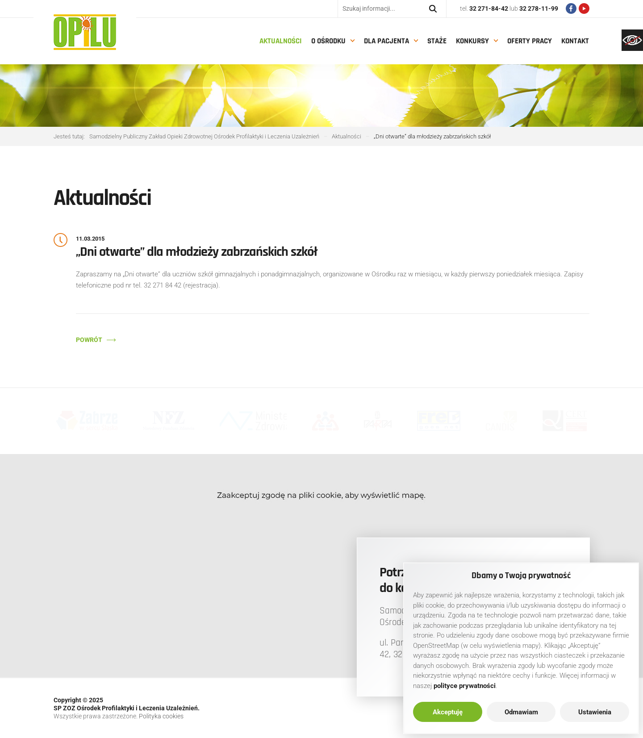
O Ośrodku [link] (328, 41)
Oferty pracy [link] (529, 41)
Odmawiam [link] (521, 712)
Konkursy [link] (472, 41)
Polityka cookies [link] (161, 716)
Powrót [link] (89, 339)
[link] (632, 40)
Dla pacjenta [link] (386, 41)
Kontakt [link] (575, 41)
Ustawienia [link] (594, 712)
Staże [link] (437, 41)
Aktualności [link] (280, 41)
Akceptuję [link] (448, 712)
